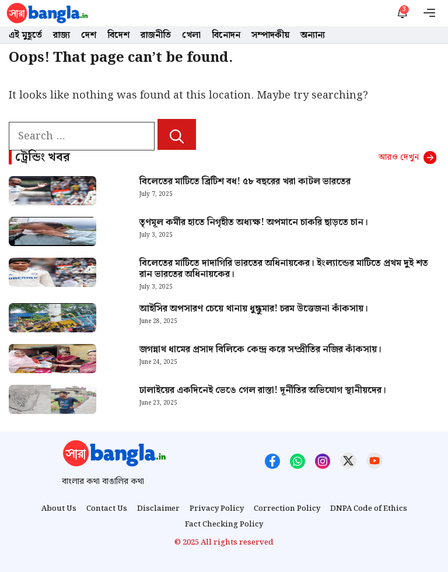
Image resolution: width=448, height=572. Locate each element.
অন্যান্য (312, 35)
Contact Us (106, 509)
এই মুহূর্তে (25, 35)
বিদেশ (118, 35)
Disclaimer (158, 509)
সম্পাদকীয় (270, 35)
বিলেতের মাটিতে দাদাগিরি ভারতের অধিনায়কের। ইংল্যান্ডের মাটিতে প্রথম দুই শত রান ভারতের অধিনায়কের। (283, 269)
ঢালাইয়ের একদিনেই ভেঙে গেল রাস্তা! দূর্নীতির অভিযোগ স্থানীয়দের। (262, 390)
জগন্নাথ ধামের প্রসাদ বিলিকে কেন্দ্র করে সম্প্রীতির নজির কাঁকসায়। (260, 349)
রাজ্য (61, 35)
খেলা (191, 35)
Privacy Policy (217, 509)
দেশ (88, 35)
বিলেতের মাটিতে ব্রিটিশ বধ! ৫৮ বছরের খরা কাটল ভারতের (245, 181)
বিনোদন (226, 35)
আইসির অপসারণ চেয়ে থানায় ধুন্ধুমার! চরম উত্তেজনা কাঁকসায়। (253, 308)
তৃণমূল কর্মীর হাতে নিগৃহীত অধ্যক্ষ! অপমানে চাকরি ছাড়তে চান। (253, 222)
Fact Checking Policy (224, 525)
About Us (58, 509)
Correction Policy (287, 509)
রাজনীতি (156, 35)
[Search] (177, 134)
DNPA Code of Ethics (368, 509)
